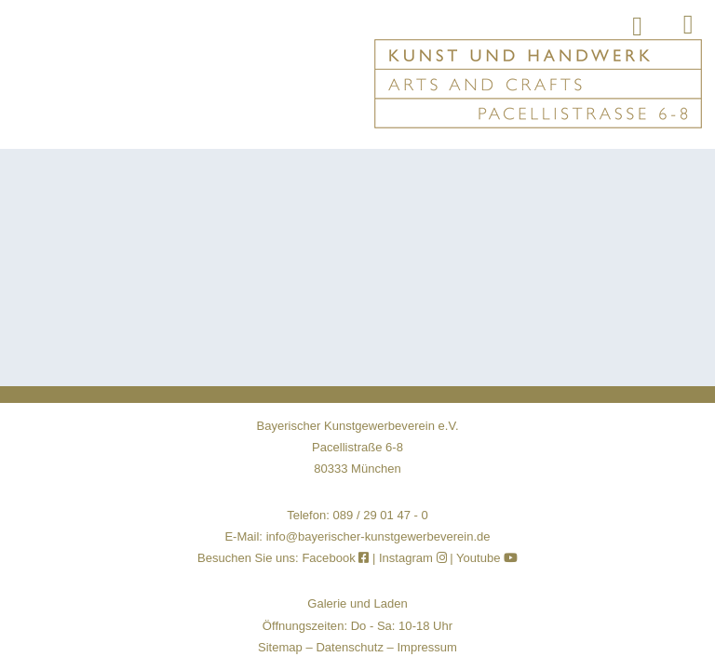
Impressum (427, 647)
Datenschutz (350, 647)
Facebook (337, 558)
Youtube (487, 558)
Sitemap (280, 647)
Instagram (413, 558)
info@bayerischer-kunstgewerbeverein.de (378, 536)
